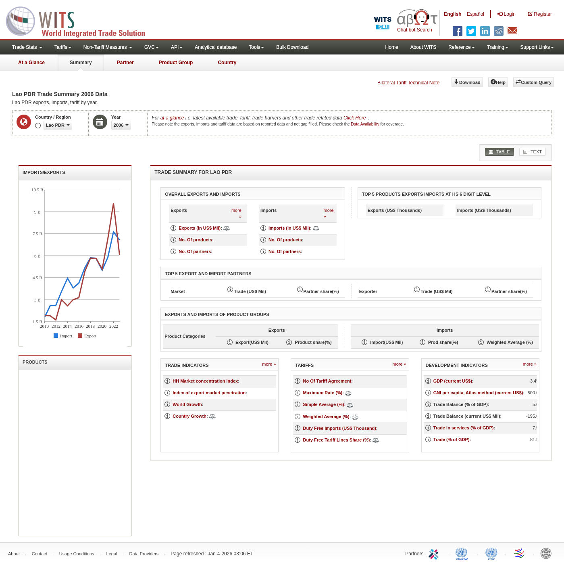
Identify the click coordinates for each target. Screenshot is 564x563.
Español (475, 14)
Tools (256, 47)
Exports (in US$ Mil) (200, 228)
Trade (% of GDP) (451, 439)
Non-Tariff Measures (107, 47)
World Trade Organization (520, 553)
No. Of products (195, 239)
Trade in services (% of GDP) (463, 427)
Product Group (176, 62)
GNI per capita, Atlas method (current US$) (478, 392)
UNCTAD (463, 553)
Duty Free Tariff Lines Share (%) (336, 439)
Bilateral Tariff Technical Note (408, 83)
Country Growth (189, 416)
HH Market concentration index (205, 381)
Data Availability (365, 124)
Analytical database (216, 47)
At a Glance (31, 62)
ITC (435, 553)
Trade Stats (27, 47)
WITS (80, 20)
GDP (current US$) (452, 381)
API (177, 47)
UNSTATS (491, 553)
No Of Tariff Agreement (327, 381)
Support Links (537, 47)
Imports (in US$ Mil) (289, 228)
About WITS (423, 47)
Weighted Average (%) (326, 416)
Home (391, 47)
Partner (125, 62)
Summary (81, 62)
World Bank (548, 553)
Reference (461, 47)
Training (497, 47)
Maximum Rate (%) (322, 392)
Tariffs (62, 47)
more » (236, 213)
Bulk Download (292, 47)
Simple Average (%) (323, 404)
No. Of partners (195, 251)
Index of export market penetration (209, 392)
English (452, 14)
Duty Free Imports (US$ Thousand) (339, 428)
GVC (151, 47)
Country (227, 62)
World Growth (187, 404)
